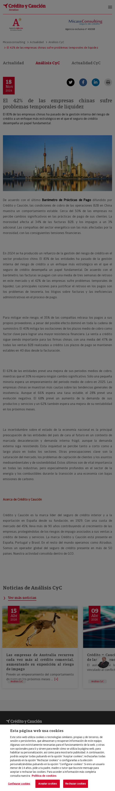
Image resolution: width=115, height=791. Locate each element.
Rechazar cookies (75, 783)
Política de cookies (44, 775)
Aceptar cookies (47, 783)
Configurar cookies (19, 783)
